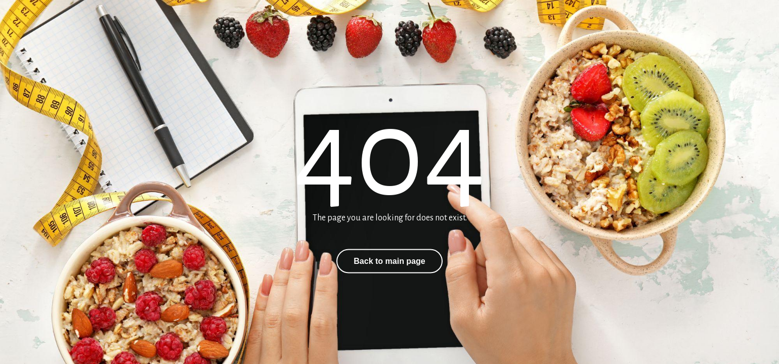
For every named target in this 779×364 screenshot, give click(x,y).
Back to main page (389, 261)
